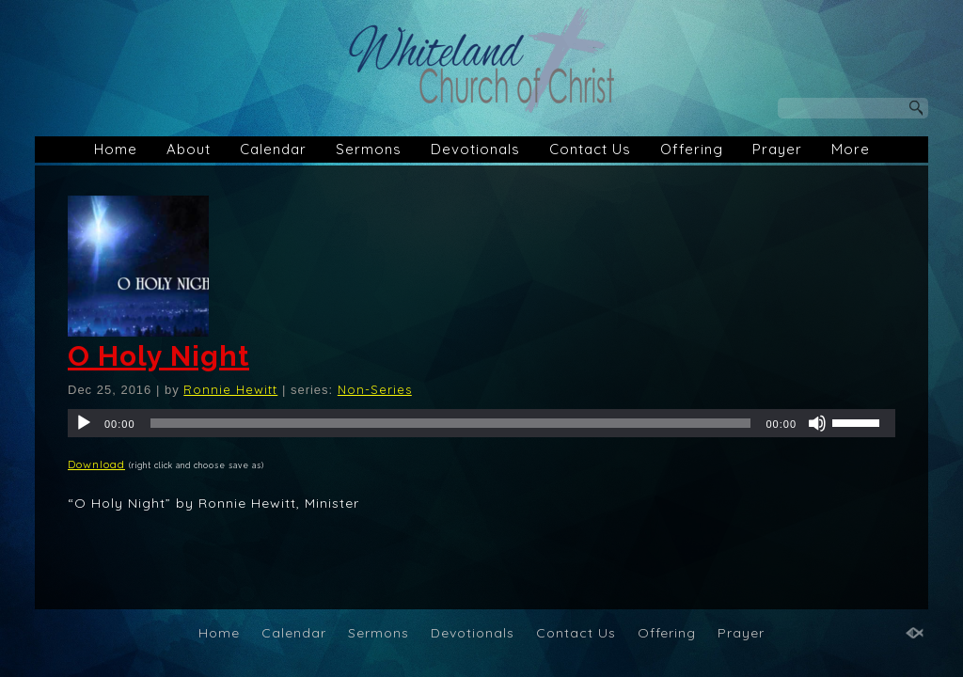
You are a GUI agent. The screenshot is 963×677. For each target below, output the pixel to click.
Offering (691, 149)
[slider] (450, 423)
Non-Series (375, 389)
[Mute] (817, 423)
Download (96, 464)
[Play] (83, 423)
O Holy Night (158, 355)
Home (115, 149)
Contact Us (590, 149)
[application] (481, 423)
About (188, 149)
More (850, 149)
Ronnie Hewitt (230, 389)
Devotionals (475, 149)
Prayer (777, 149)
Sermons (369, 149)
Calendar (273, 149)
